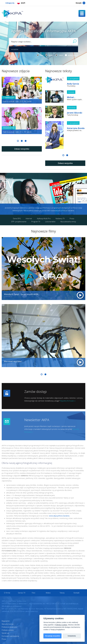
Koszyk (80, 3)
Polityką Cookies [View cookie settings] (61, 625)
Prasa (72, 218)
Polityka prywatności (9, 627)
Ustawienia (72, 636)
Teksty (62, 593)
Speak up (5, 633)
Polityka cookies (8, 630)
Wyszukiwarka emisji (68, 221)
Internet (29, 218)
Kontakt (76, 593)
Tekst (59, 55)
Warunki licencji (7, 624)
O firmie (7, 593)
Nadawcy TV (60, 218)
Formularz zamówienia (10, 636)
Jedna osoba (71, 55)
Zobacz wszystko (21, 149)
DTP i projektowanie (18, 221)
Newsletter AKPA (36, 420)
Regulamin (6, 621)
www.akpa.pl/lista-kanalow (59, 516)
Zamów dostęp (35, 391)
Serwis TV (21, 593)
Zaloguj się (8, 3)
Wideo (49, 55)
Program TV (35, 221)
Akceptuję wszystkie (52, 636)
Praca (4, 639)
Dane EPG (17, 218)
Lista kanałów (50, 221)
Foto (40, 55)
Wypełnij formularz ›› (68, 401)
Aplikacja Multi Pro (44, 218)
